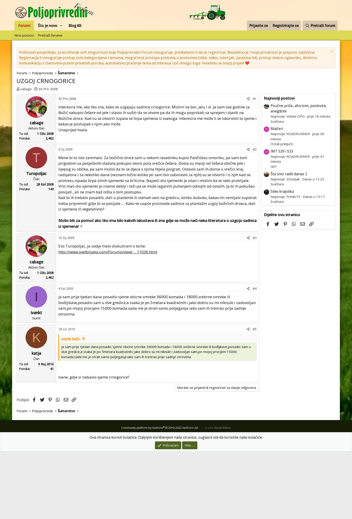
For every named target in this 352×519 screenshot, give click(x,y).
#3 (255, 305)
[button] (61, 26)
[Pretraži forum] (320, 26)
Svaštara (277, 188)
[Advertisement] (176, 125)
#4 (255, 356)
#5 (255, 396)
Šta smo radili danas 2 (289, 241)
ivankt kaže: (70, 406)
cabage (26, 89)
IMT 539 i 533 (282, 218)
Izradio (218, 495)
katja (36, 420)
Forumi (24, 25)
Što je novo (47, 25)
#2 (255, 217)
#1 (255, 166)
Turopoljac (36, 240)
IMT (274, 234)
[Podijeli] (248, 166)
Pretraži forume (50, 35)
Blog (74, 25)
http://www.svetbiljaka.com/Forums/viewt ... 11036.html (107, 319)
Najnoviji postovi (279, 165)
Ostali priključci (282, 211)
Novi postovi (24, 35)
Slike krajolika (282, 258)
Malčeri (277, 195)
